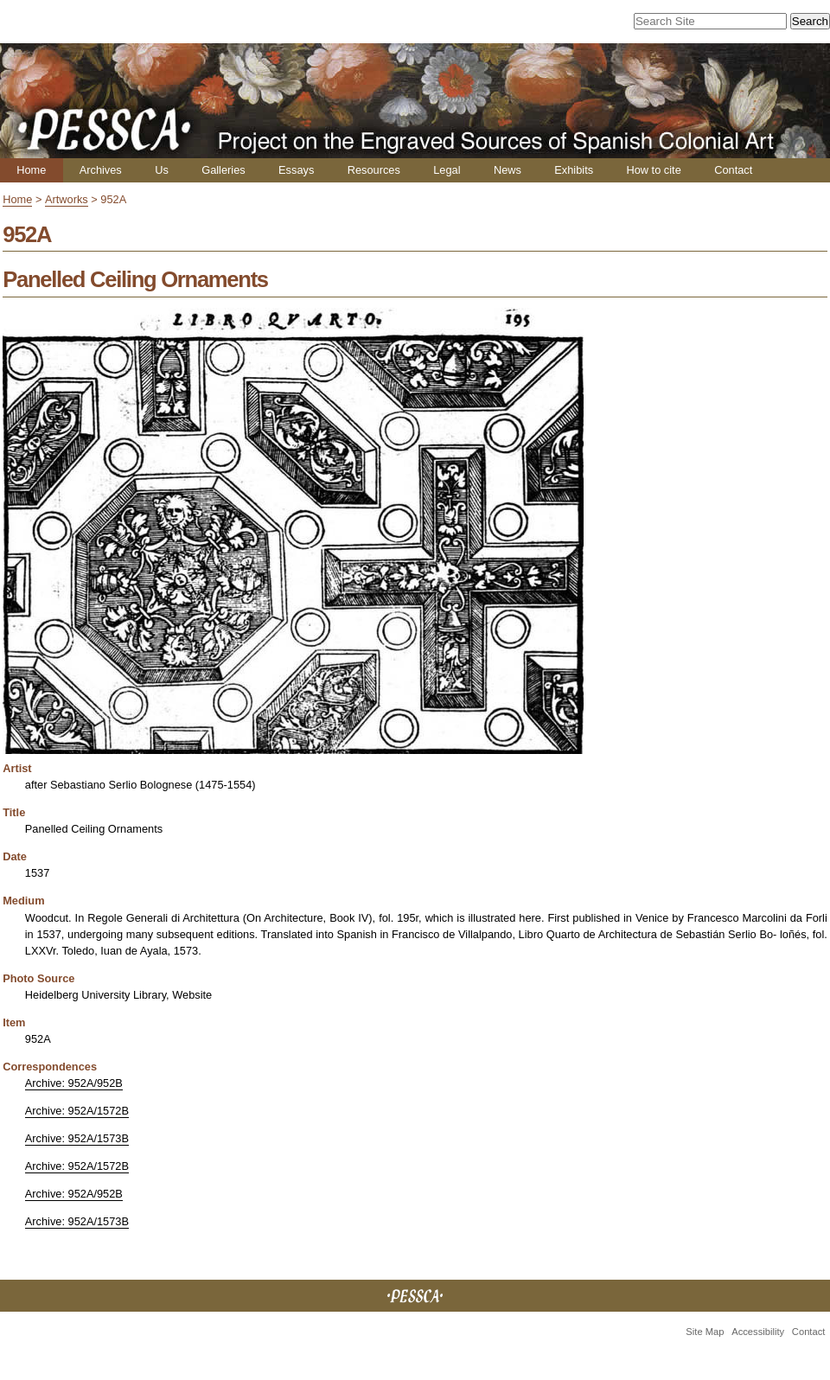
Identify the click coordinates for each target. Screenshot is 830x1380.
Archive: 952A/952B (74, 1083)
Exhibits (573, 169)
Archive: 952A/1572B (77, 1110)
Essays (296, 169)
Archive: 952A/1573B (77, 1138)
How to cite (653, 169)
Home (31, 169)
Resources (374, 169)
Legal (446, 169)
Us (162, 169)
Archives (101, 169)
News (507, 169)
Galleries (223, 169)
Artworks (66, 199)
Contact (733, 169)
